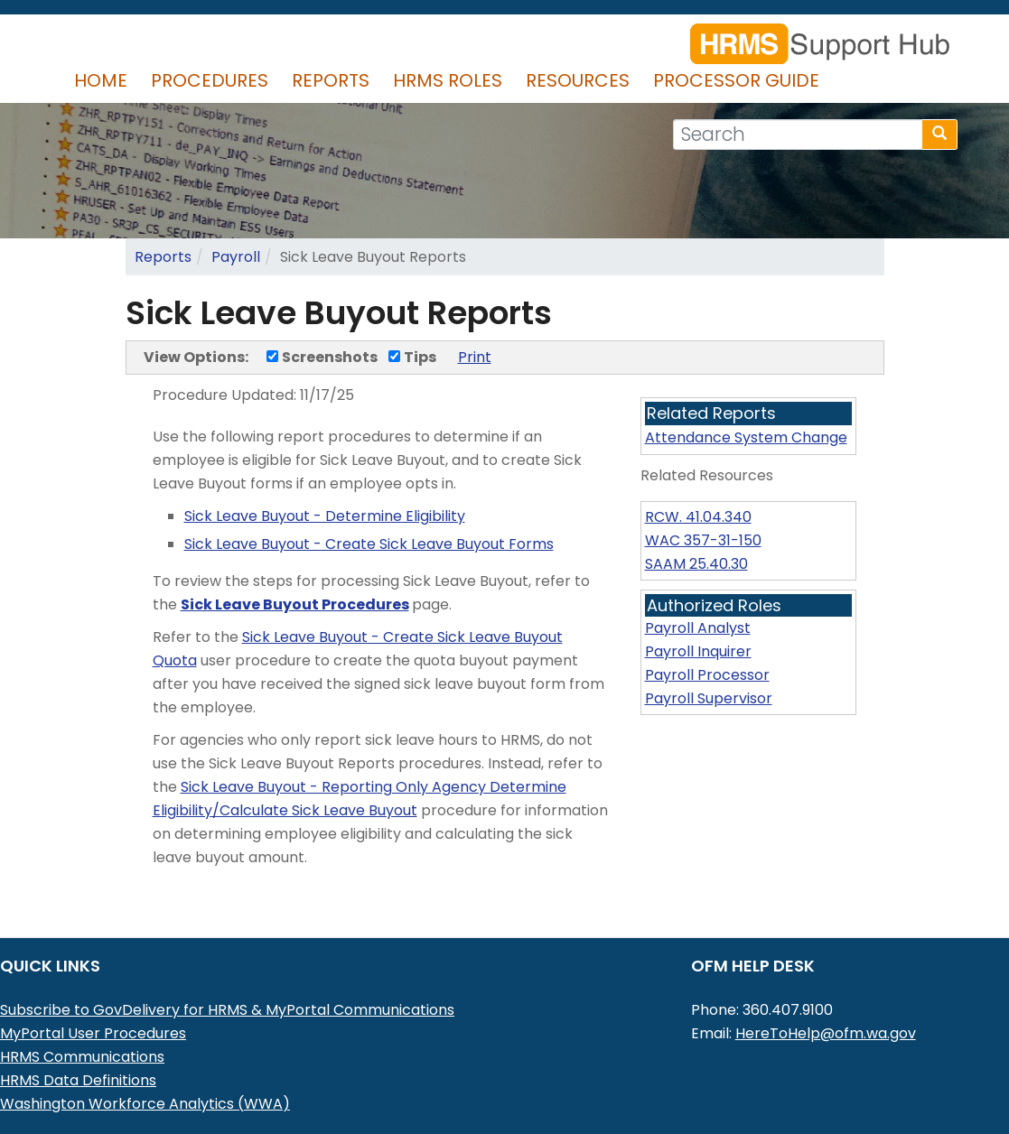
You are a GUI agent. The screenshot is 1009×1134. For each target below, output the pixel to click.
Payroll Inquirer (698, 651)
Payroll (235, 256)
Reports (330, 80)
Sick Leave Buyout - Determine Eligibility (324, 516)
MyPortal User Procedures (93, 1033)
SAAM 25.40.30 (696, 563)
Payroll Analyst (698, 628)
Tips (412, 357)
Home (100, 80)
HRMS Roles (447, 80)
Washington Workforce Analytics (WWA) (145, 1103)
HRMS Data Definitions (78, 1080)
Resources (578, 80)
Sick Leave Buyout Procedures (295, 604)
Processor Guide (736, 80)
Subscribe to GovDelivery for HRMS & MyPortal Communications (227, 1009)
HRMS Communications (82, 1056)
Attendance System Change (746, 437)
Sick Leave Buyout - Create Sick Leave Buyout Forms (369, 544)
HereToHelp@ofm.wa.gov (825, 1033)
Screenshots (322, 357)
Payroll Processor (707, 675)
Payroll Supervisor (708, 698)
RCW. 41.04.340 (698, 517)
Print (474, 357)
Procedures (209, 80)
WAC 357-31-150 (703, 540)
